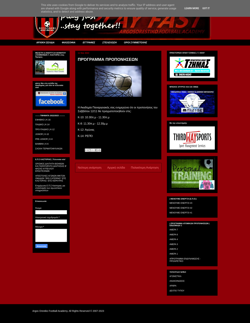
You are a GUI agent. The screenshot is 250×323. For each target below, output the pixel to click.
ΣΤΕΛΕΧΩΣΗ (109, 42)
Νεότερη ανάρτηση (89, 167)
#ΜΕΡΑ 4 (174, 239)
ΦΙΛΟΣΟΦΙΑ (68, 42)
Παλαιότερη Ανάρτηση (145, 167)
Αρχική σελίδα (116, 167)
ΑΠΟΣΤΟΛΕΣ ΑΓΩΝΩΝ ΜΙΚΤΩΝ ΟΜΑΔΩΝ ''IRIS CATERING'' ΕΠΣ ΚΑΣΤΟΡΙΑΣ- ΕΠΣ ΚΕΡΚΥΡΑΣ (50, 178)
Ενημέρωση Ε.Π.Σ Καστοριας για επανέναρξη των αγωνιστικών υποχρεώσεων (50, 188)
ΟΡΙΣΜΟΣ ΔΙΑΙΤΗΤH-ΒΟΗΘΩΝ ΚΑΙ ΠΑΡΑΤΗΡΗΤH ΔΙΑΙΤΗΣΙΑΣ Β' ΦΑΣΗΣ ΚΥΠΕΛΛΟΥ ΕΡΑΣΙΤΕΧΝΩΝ (51, 167)
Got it (206, 8)
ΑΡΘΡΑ (173, 286)
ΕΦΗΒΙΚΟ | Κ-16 (43, 120)
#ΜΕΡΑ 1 (174, 254)
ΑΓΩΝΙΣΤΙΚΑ (176, 276)
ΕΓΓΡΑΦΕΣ (89, 42)
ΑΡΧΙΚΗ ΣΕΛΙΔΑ (45, 42)
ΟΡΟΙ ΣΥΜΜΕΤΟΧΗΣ (135, 42)
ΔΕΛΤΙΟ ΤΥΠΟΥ (177, 291)
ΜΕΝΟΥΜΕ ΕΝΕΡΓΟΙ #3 (181, 203)
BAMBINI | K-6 (42, 144)
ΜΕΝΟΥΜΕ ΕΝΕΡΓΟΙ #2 (181, 208)
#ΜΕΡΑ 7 (174, 230)
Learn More (191, 8)
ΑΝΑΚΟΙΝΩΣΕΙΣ (177, 281)
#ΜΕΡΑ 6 (174, 234)
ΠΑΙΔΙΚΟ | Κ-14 (42, 124)
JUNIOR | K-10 (42, 134)
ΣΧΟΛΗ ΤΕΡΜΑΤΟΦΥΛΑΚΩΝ (48, 148)
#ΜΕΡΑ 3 (174, 244)
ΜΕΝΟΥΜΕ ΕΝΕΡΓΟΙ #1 (181, 213)
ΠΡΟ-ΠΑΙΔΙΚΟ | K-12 (45, 129)
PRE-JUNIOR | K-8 (44, 139)
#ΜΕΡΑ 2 (174, 249)
